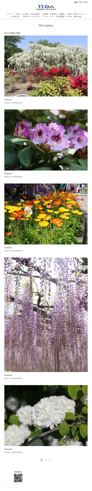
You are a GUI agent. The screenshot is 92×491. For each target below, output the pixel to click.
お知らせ (18, 14)
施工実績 (25, 14)
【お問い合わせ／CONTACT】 (31, 16)
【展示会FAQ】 (15, 16)
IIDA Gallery (60, 16)
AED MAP (69, 16)
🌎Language (77, 16)
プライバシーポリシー (48, 16)
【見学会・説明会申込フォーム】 (76, 14)
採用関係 (61, 14)
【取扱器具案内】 (35, 14)
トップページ (10, 14)
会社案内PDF (53, 14)
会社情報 (45, 14)
